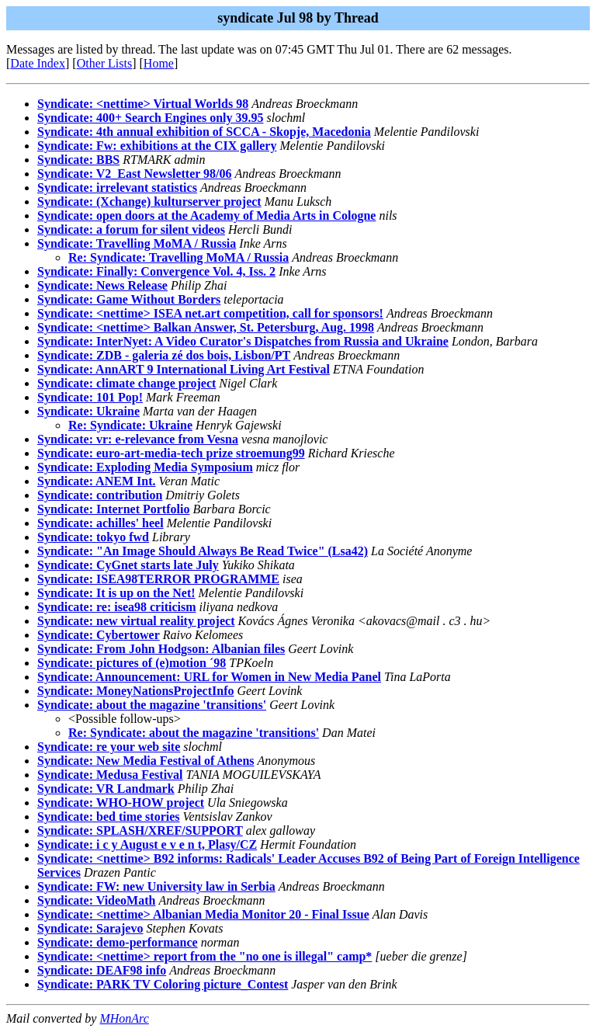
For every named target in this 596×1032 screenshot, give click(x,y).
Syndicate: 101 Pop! (90, 397)
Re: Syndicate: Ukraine (130, 425)
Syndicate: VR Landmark (106, 788)
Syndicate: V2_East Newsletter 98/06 (134, 173)
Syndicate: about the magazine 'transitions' (151, 704)
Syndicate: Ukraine (88, 411)
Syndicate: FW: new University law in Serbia (156, 886)
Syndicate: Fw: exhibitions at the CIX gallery (156, 145)
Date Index (37, 63)
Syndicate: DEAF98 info (101, 970)
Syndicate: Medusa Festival (110, 774)
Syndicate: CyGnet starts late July (128, 565)
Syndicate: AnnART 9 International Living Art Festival (183, 369)
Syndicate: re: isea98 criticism (116, 606)
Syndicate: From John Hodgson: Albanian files (161, 648)
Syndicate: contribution (99, 495)
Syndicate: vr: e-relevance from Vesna (137, 439)
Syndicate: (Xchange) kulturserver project (149, 201)
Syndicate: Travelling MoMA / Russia (136, 243)
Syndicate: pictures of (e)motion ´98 (131, 662)
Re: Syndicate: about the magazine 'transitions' (193, 732)
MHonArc (123, 1018)
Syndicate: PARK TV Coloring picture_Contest (162, 984)
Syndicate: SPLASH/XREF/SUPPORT (140, 830)
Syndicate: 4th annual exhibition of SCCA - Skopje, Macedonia (204, 131)
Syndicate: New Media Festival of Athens (146, 760)
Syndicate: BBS (78, 159)
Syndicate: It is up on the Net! (116, 592)
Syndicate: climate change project (126, 383)
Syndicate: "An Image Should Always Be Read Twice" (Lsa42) (202, 551)
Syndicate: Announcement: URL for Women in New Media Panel (209, 676)
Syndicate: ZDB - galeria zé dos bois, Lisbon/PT (163, 355)
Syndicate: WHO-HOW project (120, 802)
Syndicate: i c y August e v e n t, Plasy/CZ (147, 844)
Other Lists (105, 63)
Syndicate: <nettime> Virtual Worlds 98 (142, 103)
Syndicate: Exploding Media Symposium (145, 467)
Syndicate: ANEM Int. (96, 481)
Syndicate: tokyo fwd (93, 537)
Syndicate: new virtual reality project (135, 620)
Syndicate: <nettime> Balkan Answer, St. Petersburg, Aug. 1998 (205, 327)
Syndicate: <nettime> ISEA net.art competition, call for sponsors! (210, 313)
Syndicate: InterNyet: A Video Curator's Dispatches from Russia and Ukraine (243, 341)
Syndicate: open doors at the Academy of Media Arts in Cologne (206, 215)
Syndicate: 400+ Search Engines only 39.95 (150, 117)
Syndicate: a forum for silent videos (131, 229)
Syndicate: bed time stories (108, 816)
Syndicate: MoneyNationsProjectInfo (135, 690)
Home (159, 63)
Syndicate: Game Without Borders (128, 299)
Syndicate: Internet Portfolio (113, 509)
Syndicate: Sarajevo (90, 928)
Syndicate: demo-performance (117, 942)
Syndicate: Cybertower (98, 634)
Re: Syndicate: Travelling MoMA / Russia (178, 257)
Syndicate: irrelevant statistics (117, 187)
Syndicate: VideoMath (96, 900)
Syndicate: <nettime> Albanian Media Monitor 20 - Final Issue (203, 914)
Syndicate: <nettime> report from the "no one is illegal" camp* (204, 956)
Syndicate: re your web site (108, 746)
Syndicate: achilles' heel (100, 523)
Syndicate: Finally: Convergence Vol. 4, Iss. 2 (156, 271)
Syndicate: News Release (102, 285)
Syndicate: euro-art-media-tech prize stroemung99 (171, 453)
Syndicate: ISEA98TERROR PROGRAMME (158, 578)
